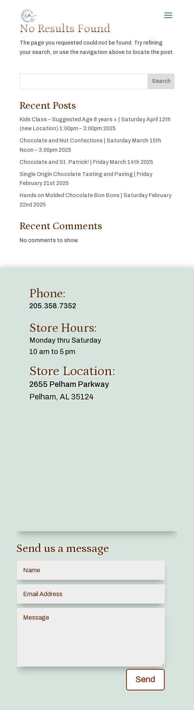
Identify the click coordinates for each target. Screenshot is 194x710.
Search (161, 81)
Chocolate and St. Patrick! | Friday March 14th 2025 (86, 162)
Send (145, 679)
